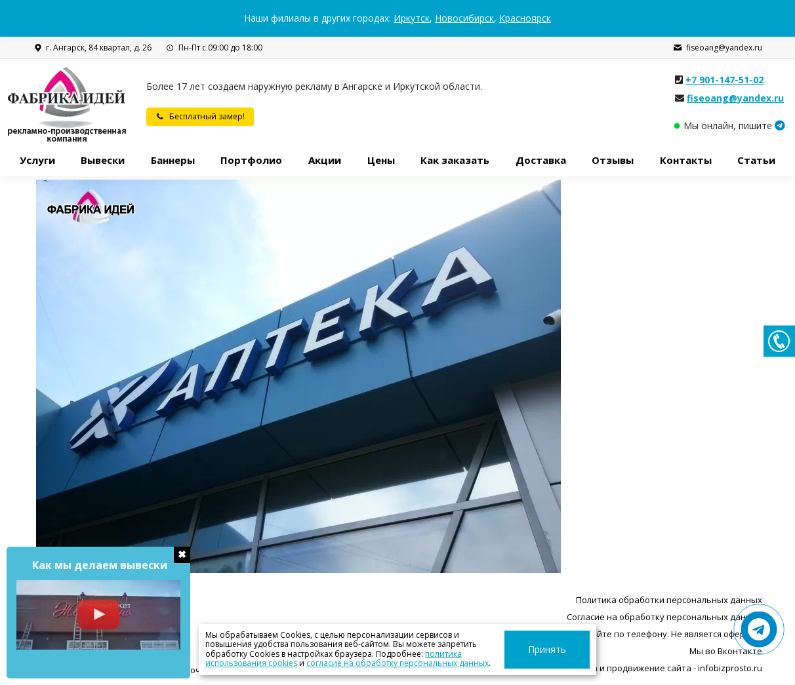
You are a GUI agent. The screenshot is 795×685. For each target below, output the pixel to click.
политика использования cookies (408, 653)
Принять (564, 649)
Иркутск (412, 18)
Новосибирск (464, 18)
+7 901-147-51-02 (724, 79)
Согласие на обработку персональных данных (664, 617)
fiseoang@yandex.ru (717, 48)
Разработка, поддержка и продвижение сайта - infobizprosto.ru (629, 668)
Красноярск (525, 18)
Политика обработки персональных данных (669, 600)
